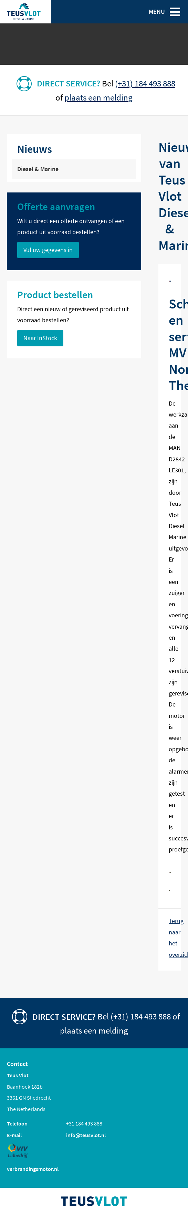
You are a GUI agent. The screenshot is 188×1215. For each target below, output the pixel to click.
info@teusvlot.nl (86, 1135)
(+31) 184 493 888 (145, 83)
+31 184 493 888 (84, 1123)
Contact (17, 1064)
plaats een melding (98, 97)
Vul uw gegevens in (48, 250)
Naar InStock (40, 338)
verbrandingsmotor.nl (33, 1169)
